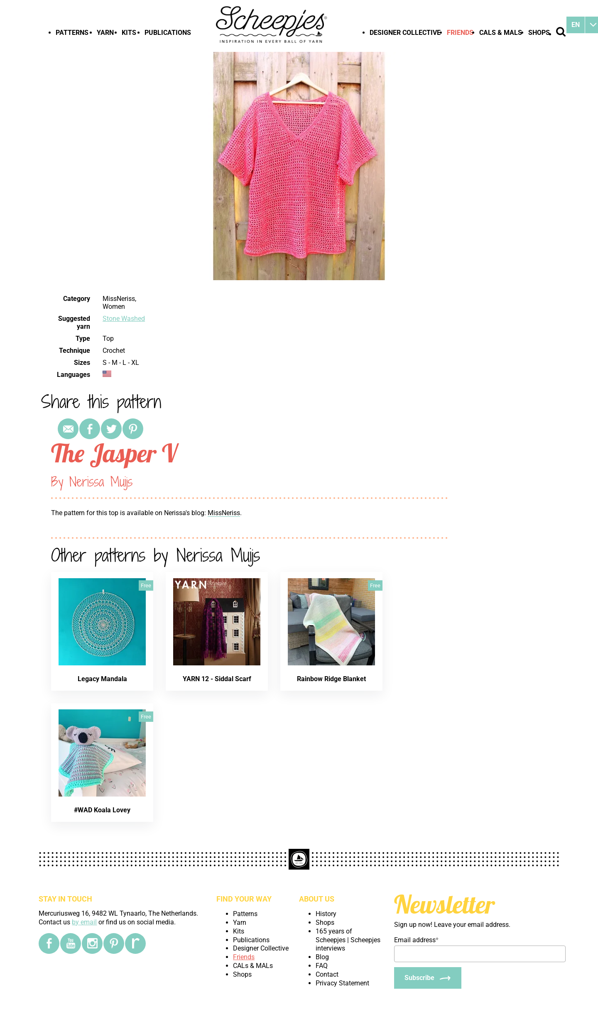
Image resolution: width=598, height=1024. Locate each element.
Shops (539, 33)
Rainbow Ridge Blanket (331, 679)
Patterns (72, 33)
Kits (129, 33)
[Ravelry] (135, 943)
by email (84, 922)
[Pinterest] (113, 943)
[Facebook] (49, 943)
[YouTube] (70, 943)
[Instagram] (92, 943)
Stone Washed (124, 319)
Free (146, 585)
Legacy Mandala (102, 679)
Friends (460, 33)
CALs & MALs (500, 33)
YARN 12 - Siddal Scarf (217, 679)
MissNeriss (224, 513)
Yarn (105, 33)
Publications (168, 33)
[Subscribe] (427, 978)
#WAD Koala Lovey (102, 810)
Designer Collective (405, 33)
